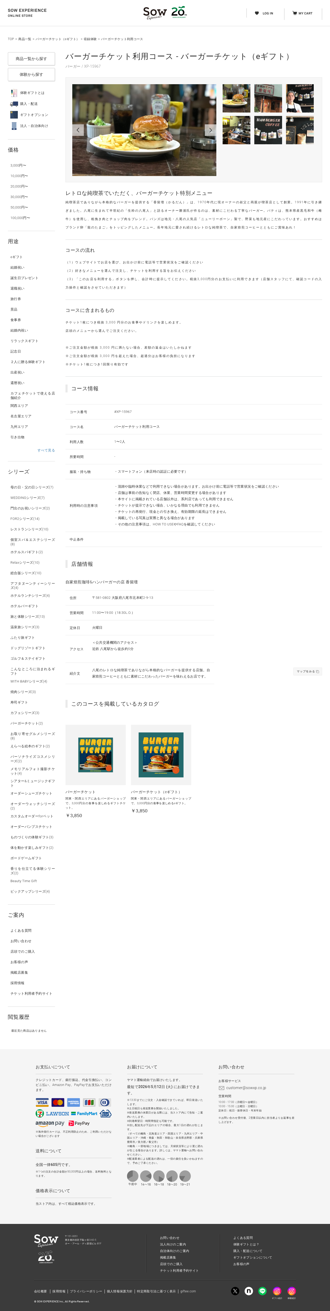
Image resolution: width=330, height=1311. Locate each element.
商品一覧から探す (31, 58)
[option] (144, 130)
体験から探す (31, 74)
